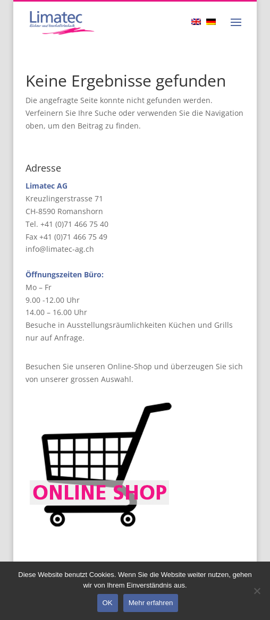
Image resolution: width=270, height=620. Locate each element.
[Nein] (256, 590)
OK (108, 603)
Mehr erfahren (151, 603)
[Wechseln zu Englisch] (198, 21)
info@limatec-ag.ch (60, 249)
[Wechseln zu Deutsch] (213, 21)
